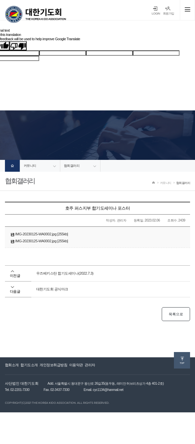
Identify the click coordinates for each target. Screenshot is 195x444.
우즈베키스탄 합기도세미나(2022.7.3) (65, 273)
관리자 (90, 365)
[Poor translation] (18, 45)
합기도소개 (29, 365)
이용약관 (76, 365)
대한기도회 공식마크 (52, 289)
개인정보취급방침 (53, 365)
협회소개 (12, 365)
